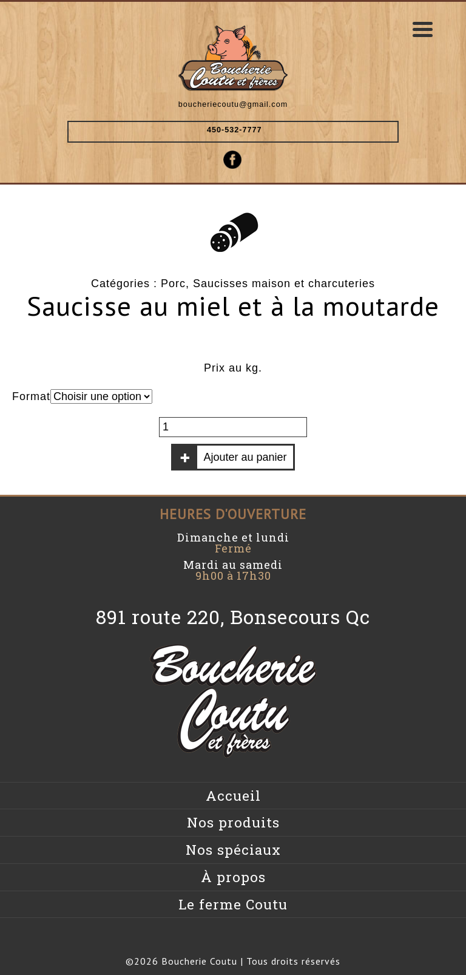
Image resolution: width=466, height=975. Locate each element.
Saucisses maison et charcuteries (284, 283)
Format (31, 396)
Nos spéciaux (233, 850)
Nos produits (233, 822)
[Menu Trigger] (423, 29)
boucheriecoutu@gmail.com (233, 104)
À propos (233, 877)
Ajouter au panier (244, 457)
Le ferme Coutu (233, 904)
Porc (173, 283)
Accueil (233, 796)
